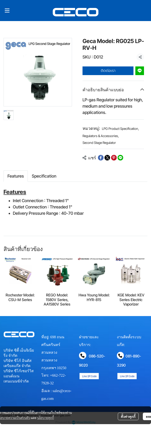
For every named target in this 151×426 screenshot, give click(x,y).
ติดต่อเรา (108, 70)
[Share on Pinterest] (114, 157)
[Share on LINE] (120, 157)
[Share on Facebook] (101, 157)
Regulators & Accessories (101, 136)
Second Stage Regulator (99, 143)
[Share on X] (107, 157)
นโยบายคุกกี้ (45, 417)
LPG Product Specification (120, 129)
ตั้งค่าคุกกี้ (128, 416)
